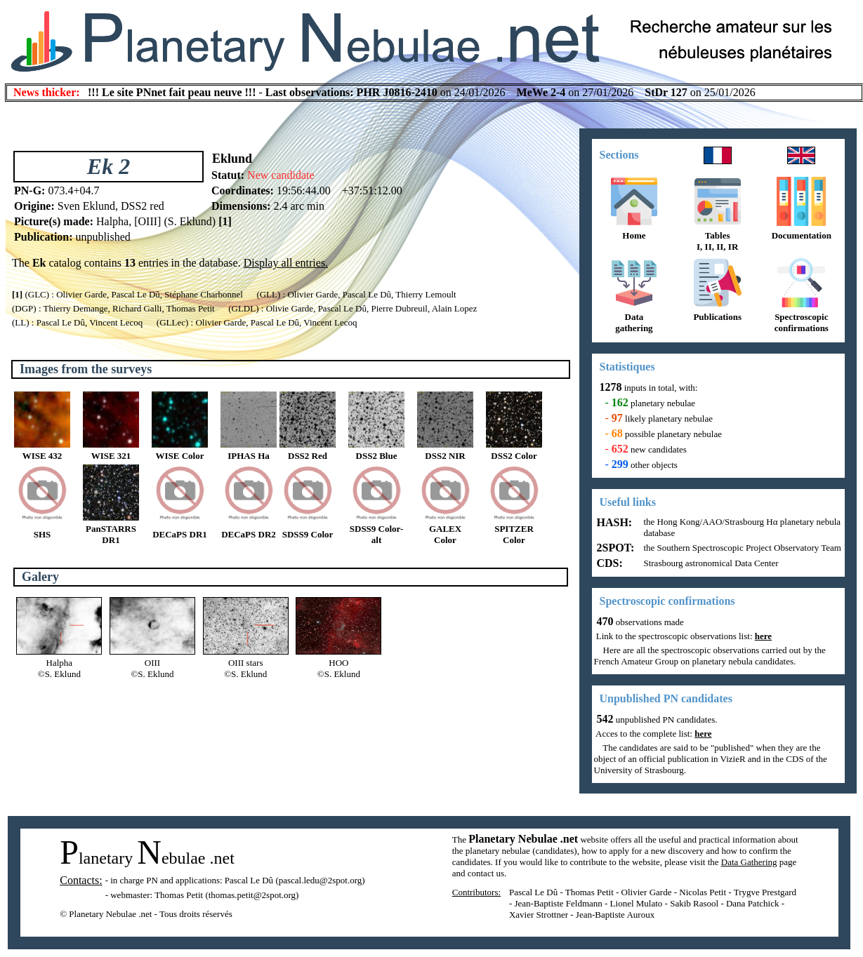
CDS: (608, 563)
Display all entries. (286, 263)
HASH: (613, 522)
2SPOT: (614, 548)
